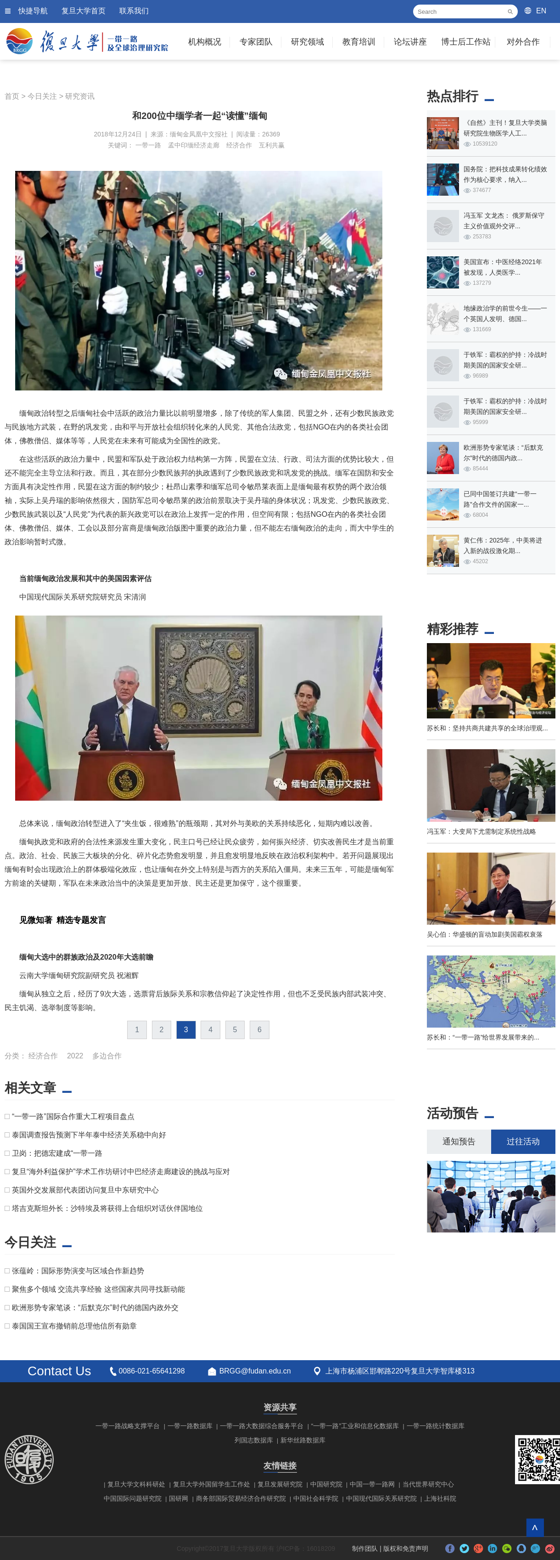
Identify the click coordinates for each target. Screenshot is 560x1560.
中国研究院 (326, 1484)
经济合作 (239, 145)
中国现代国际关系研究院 (381, 1498)
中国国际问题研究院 (133, 1498)
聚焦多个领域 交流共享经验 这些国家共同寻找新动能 (98, 1289)
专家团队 (256, 41)
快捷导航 (33, 11)
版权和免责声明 (405, 1548)
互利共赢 (272, 145)
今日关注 (42, 96)
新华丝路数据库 (302, 1440)
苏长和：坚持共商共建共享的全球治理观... (487, 728)
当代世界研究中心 (428, 1484)
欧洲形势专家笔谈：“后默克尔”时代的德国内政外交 (95, 1307)
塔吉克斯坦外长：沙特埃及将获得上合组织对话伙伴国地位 (107, 1208)
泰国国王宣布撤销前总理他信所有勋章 (74, 1326)
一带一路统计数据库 (436, 1426)
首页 (12, 96)
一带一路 (148, 145)
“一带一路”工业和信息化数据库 (355, 1426)
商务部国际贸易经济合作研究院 (241, 1498)
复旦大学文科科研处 (136, 1484)
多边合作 (107, 1056)
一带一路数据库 (190, 1426)
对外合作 (523, 41)
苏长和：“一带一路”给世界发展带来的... (483, 1037)
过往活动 (523, 1141)
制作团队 (365, 1548)
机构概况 (204, 41)
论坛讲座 (410, 41)
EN (541, 11)
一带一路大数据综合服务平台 (261, 1426)
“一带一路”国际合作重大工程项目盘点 (73, 1116)
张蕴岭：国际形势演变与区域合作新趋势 (78, 1271)
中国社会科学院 (315, 1498)
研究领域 (307, 41)
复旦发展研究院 (280, 1484)
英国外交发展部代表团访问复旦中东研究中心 (85, 1190)
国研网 (178, 1498)
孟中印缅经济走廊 (193, 145)
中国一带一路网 (372, 1484)
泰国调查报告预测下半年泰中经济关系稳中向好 (89, 1135)
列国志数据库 (254, 1440)
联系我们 (134, 11)
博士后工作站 (466, 41)
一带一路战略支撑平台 (127, 1426)
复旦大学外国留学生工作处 (211, 1484)
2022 (75, 1056)
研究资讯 (80, 96)
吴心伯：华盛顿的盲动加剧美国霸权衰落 (485, 934)
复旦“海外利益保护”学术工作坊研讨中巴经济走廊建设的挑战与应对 (121, 1172)
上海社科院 (440, 1498)
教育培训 (358, 41)
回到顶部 (535, 1527)
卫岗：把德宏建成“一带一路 (57, 1153)
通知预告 (459, 1141)
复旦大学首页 (84, 11)
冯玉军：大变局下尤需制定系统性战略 (481, 831)
